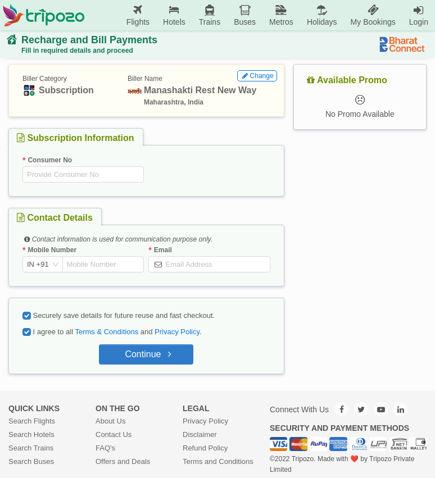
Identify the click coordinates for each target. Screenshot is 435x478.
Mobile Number (52, 250)
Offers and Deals (123, 461)
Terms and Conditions (218, 461)
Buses (245, 14)
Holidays (322, 14)
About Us (110, 421)
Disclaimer (200, 434)
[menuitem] (138, 15)
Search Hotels (31, 434)
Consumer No (50, 160)
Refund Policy (205, 448)
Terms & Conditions (106, 331)
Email (163, 250)
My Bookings (373, 14)
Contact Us (114, 434)
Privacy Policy (177, 331)
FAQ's (105, 448)
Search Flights (31, 421)
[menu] (260, 15)
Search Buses (31, 461)
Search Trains (30, 448)
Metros (281, 14)
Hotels (174, 14)
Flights (137, 14)
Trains (209, 14)
